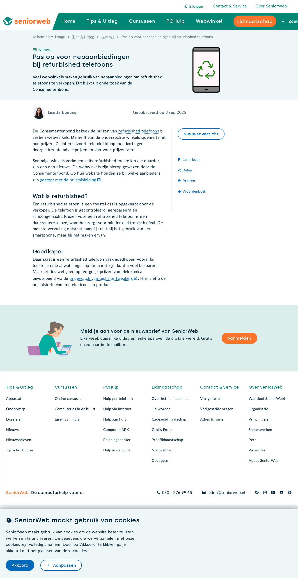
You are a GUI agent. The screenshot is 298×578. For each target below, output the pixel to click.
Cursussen (66, 387)
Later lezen (191, 160)
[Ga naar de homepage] (30, 21)
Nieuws (108, 37)
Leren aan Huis (67, 419)
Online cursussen (69, 399)
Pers (252, 440)
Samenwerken (260, 430)
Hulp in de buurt (117, 450)
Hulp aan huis (114, 419)
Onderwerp (15, 409)
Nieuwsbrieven (18, 440)
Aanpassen (64, 565)
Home (60, 37)
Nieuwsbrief (162, 450)
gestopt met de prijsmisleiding (68, 180)
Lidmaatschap (167, 387)
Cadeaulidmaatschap (169, 419)
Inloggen (194, 7)
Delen (187, 170)
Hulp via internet (117, 409)
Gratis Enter (162, 430)
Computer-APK (116, 430)
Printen (189, 181)
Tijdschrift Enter (19, 450)
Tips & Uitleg (83, 37)
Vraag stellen (211, 399)
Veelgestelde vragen (216, 409)
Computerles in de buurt (75, 409)
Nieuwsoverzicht (201, 134)
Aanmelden (239, 338)
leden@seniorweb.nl (226, 493)
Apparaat (13, 399)
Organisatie (258, 409)
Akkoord (20, 565)
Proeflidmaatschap (167, 440)
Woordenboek (194, 191)
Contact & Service (230, 6)
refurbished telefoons (138, 131)
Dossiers (13, 419)
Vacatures (257, 450)
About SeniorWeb (263, 460)
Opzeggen (160, 460)
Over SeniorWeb (271, 6)
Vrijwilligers (258, 419)
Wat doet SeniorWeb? (267, 399)
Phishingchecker (117, 440)
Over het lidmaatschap (171, 399)
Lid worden (161, 409)
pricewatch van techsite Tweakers (101, 279)
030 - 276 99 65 (177, 493)
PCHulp (111, 387)
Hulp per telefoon (118, 399)
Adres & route (212, 419)
